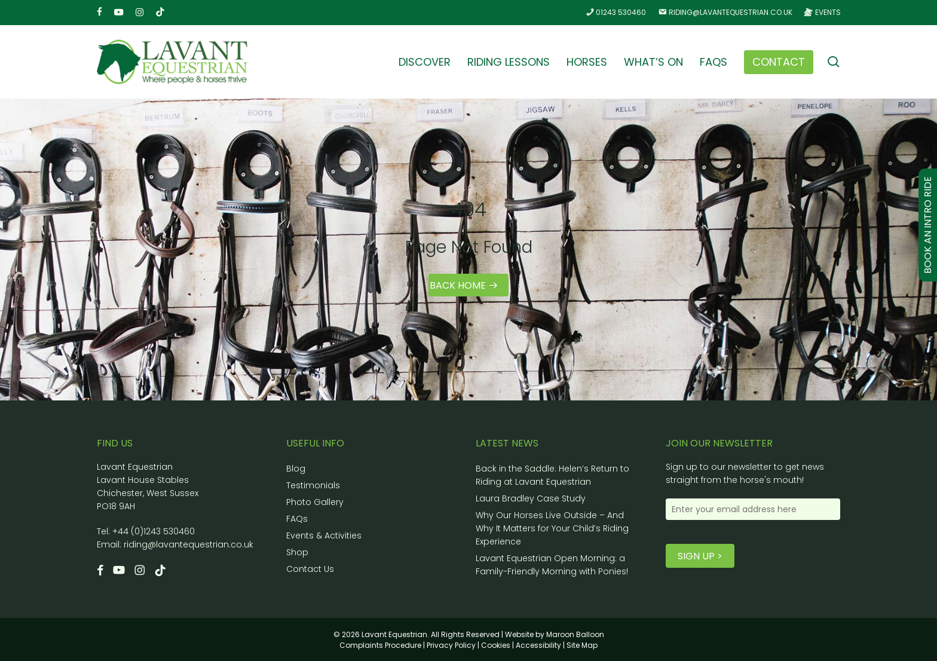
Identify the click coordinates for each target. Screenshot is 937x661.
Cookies (495, 645)
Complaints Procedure (380, 645)
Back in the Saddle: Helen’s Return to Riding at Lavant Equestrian (552, 475)
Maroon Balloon (575, 634)
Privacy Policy (451, 645)
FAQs (297, 519)
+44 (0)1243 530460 (153, 531)
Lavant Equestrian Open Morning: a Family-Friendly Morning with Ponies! (552, 564)
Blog (295, 469)
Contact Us (310, 569)
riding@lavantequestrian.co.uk (188, 544)
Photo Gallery (315, 502)
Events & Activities (324, 535)
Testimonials (313, 485)
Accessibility (538, 645)
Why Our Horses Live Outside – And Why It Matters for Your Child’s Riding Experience (552, 528)
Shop (297, 552)
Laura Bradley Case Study (531, 498)
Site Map (582, 645)
